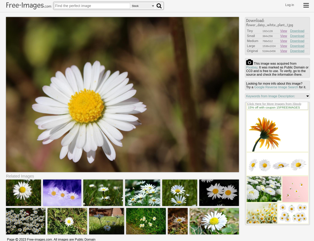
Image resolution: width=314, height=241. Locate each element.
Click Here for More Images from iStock (274, 103)
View (283, 31)
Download (297, 31)
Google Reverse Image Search (276, 87)
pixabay (251, 67)
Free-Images (28, 5)
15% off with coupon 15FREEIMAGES (274, 107)
